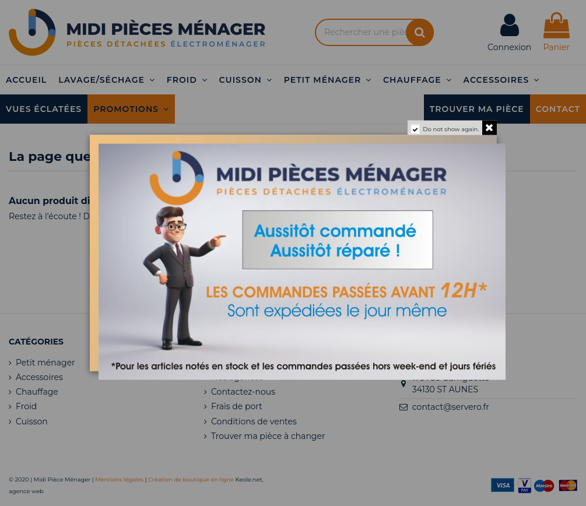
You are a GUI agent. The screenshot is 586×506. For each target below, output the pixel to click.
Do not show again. (451, 129)
